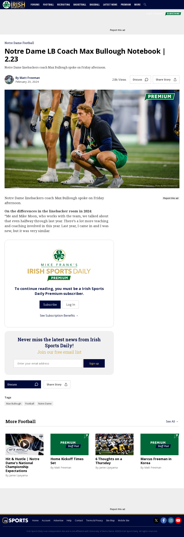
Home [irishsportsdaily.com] (35, 520)
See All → (172, 421)
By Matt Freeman (27, 78)
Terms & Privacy (94, 520)
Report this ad (117, 30)
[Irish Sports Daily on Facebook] (163, 520)
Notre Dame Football (19, 43)
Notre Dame (45, 403)
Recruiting (63, 4)
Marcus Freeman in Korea (155, 461)
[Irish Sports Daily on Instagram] (171, 520)
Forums (35, 4)
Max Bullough (13, 403)
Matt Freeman (62, 467)
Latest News (110, 4)
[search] (146, 4)
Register (159, 13)
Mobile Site (123, 520)
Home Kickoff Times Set (66, 461)
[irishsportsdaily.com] (18, 4)
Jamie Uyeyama (18, 475)
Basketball (79, 4)
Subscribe (50, 305)
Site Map (110, 520)
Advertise (58, 520)
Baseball (95, 4)
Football (48, 4)
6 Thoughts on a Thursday (108, 461)
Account (46, 520)
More (137, 4)
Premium (126, 4)
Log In (149, 13)
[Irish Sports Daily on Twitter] (156, 520)
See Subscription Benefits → (59, 316)
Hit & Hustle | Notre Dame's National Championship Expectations (22, 465)
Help (69, 520)
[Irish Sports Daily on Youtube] (178, 520)
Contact (79, 520)
